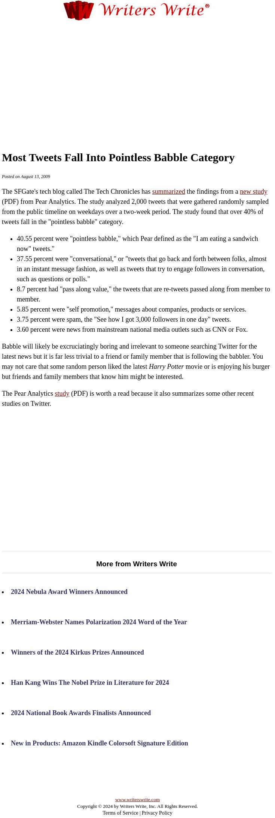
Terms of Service (120, 813)
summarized (168, 191)
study (62, 393)
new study (254, 191)
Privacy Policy (157, 813)
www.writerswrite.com (137, 799)
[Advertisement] (148, 78)
